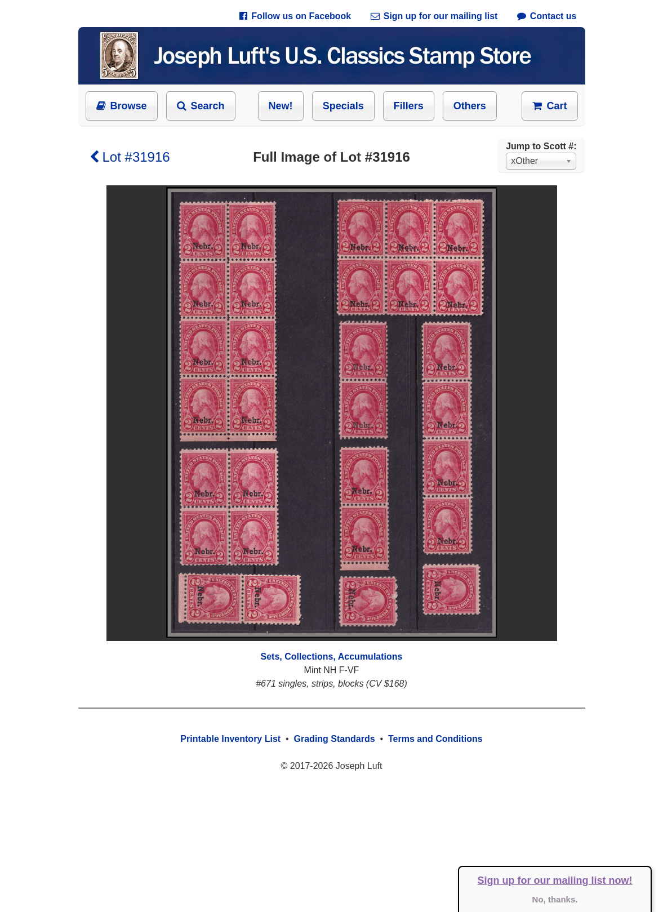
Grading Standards (334, 739)
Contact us (547, 16)
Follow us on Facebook (295, 16)
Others (469, 106)
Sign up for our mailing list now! (555, 880)
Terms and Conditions (435, 739)
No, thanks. (555, 899)
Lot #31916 (130, 156)
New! (281, 106)
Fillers (409, 106)
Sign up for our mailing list (434, 16)
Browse (121, 106)
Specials (343, 106)
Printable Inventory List (230, 739)
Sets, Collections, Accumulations (332, 656)
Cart (549, 106)
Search (201, 106)
